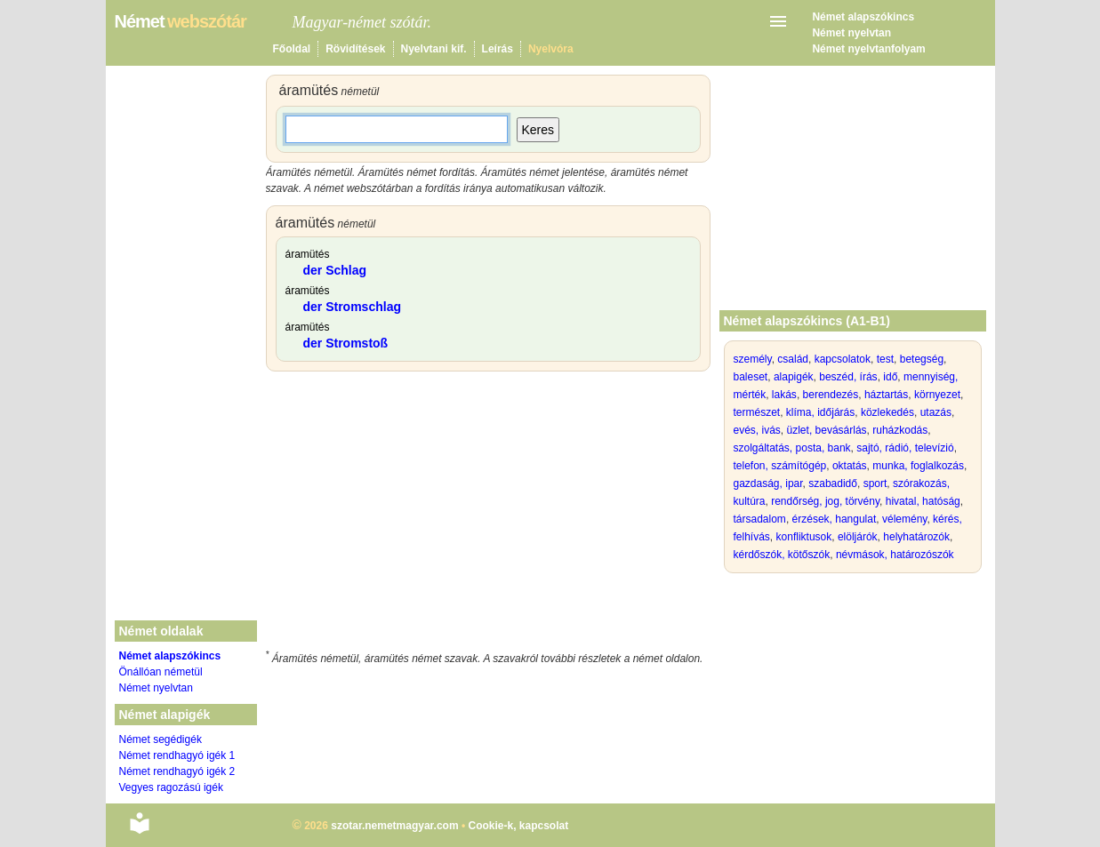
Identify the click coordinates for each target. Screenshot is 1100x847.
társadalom (760, 519)
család (792, 359)
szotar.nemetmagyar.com (394, 825)
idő (890, 377)
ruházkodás (899, 430)
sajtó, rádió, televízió (904, 448)
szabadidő (832, 483)
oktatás (849, 465)
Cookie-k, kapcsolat (518, 825)
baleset (751, 377)
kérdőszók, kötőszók (782, 554)
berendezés (831, 394)
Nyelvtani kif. (434, 49)
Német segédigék (160, 739)
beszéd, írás (848, 377)
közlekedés (887, 412)
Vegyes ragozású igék (171, 787)
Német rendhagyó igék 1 (177, 755)
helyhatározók (916, 537)
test (885, 359)
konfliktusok (804, 537)
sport (875, 483)
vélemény (904, 519)
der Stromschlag (352, 307)
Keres (538, 130)
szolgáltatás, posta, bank (792, 448)
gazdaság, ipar (768, 483)
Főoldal (292, 49)
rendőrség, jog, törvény (825, 501)
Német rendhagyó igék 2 (177, 771)
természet (757, 412)
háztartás (886, 394)
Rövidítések (355, 49)
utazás (935, 412)
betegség (921, 359)
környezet (937, 394)
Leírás (497, 49)
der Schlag (335, 270)
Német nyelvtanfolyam (868, 49)
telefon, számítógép (780, 465)
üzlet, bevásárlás (827, 430)
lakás (784, 394)
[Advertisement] (488, 513)
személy (753, 359)
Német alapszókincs (863, 17)
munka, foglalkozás (918, 465)
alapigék (794, 377)
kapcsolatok (843, 359)
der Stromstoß (346, 343)
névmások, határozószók (895, 554)
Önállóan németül (161, 672)
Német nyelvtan (851, 33)
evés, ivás (757, 430)
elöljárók (858, 537)
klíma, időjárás (820, 412)
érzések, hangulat (834, 519)
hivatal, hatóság (923, 501)
